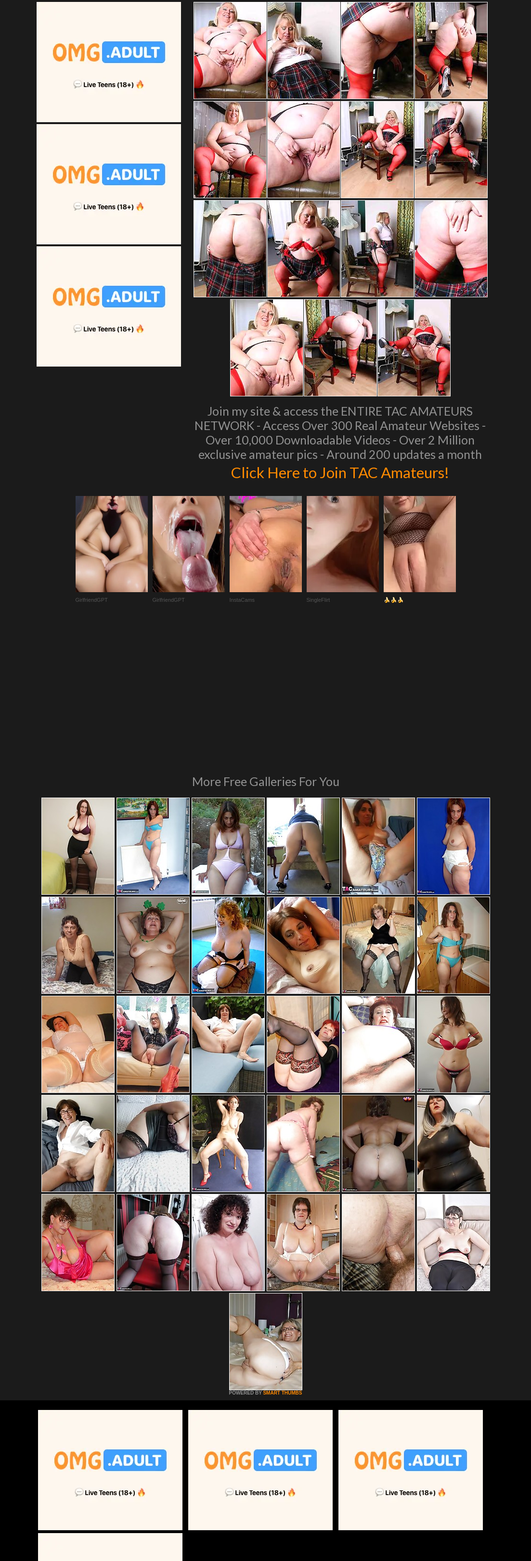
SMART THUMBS (282, 1261)
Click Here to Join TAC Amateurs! (340, 471)
